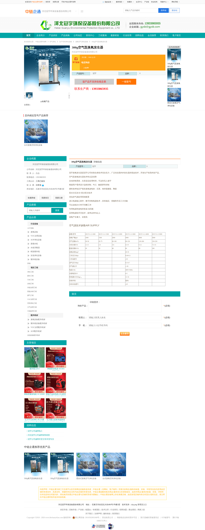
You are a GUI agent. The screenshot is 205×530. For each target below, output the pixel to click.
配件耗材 (34, 315)
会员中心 (139, 2)
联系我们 (164, 35)
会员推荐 (152, 35)
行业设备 (34, 224)
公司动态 (78, 35)
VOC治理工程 (32, 299)
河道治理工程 (32, 287)
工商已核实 (40, 181)
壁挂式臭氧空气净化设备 (86, 478)
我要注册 (59, 198)
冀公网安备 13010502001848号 (85, 518)
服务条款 (107, 514)
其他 (28, 263)
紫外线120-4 (34, 369)
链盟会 (88, 510)
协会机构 (154, 2)
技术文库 (105, 510)
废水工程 (30, 276)
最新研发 (115, 35)
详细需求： (126, 303)
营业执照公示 (107, 518)
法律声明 (98, 514)
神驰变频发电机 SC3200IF (34, 394)
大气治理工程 (32, 307)
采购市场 (72, 510)
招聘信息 (139, 35)
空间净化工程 (32, 303)
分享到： (27, 105)
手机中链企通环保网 (68, 2)
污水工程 (30, 280)
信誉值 (40, 185)
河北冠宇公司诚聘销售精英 (39, 435)
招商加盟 (123, 510)
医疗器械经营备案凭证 (150, 518)
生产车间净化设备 (65, 42)
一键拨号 (126, 81)
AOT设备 (30, 228)
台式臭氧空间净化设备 (33, 145)
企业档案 (31, 158)
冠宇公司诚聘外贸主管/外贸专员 (41, 439)
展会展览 (132, 510)
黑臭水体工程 (32, 291)
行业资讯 (114, 510)
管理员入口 (142, 505)
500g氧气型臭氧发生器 (33, 478)
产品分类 (31, 217)
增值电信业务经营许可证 (127, 518)
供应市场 (63, 510)
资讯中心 (90, 35)
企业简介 (40, 35)
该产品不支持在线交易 (94, 81)
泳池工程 (30, 284)
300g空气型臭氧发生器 (59, 478)
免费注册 (56, 2)
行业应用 (127, 35)
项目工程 (34, 268)
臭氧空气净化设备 (81, 42)
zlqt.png (134, 505)
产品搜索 (31, 204)
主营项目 (31, 342)
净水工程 (30, 272)
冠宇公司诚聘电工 (35, 431)
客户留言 (176, 35)
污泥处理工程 (32, 311)
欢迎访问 (33, 2)
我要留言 (45, 198)
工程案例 (102, 35)
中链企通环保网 (40, 42)
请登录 (47, 2)
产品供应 (53, 35)
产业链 (146, 2)
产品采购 (65, 35)
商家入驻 (141, 510)
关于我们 (89, 514)
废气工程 (30, 295)
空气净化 (53, 42)
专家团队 (96, 510)
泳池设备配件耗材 (33, 335)
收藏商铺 (31, 198)
